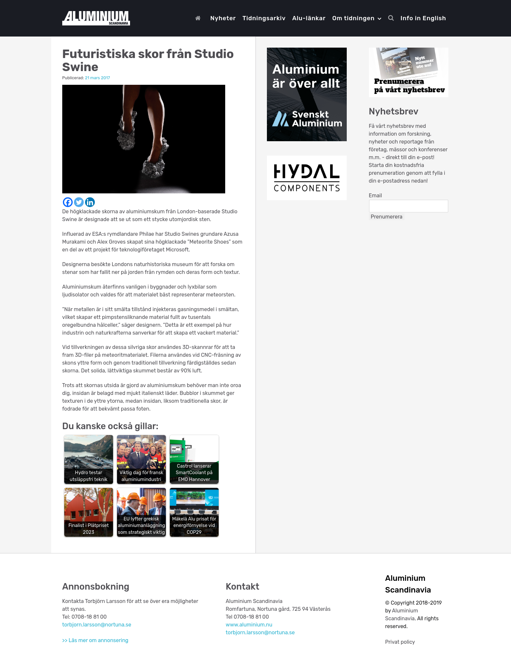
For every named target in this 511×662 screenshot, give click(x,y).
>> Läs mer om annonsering (95, 640)
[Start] (199, 18)
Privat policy (400, 642)
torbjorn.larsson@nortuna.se (96, 625)
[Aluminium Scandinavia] (96, 17)
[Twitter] (79, 202)
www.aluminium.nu (249, 625)
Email (375, 195)
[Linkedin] (90, 202)
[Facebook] (68, 202)
